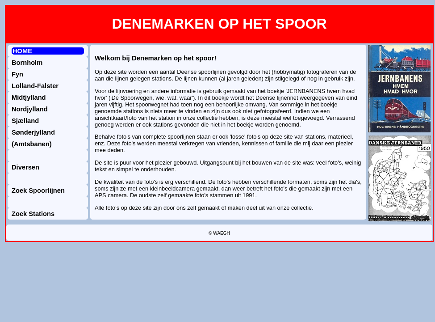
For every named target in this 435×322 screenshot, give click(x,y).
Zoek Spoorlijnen (38, 190)
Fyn (17, 74)
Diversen (25, 167)
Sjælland (25, 120)
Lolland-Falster (35, 85)
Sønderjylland (33, 132)
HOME (22, 51)
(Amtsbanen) (32, 144)
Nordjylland (30, 109)
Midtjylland (29, 97)
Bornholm (27, 62)
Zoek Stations (33, 213)
